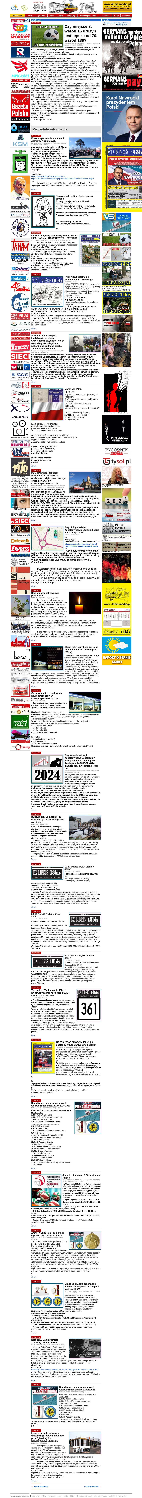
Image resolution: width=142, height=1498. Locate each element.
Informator (106, 16)
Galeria (30, 16)
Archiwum (126, 16)
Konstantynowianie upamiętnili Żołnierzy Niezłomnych (47, 139)
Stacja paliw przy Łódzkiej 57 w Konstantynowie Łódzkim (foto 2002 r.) (81, 650)
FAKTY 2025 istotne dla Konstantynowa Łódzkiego (79, 278)
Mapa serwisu (122, 1496)
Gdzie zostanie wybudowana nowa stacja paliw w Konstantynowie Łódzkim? (46, 696)
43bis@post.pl (122, 25)
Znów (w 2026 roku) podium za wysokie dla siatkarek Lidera (47, 1234)
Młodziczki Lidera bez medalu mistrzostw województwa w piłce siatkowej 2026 (82, 1286)
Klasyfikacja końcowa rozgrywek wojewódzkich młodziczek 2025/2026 (50, 1104)
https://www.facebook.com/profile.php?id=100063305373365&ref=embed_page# (62, 179)
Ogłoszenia (41, 16)
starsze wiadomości (91, 1486)
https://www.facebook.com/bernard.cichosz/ (48, 176)
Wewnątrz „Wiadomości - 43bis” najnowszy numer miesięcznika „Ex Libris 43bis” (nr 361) (50, 993)
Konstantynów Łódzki (88, 16)
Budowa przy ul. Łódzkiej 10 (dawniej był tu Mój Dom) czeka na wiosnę (48, 819)
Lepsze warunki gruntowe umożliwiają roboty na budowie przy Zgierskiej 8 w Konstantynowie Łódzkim (48, 1437)
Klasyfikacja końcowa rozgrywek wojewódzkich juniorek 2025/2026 (77, 1388)
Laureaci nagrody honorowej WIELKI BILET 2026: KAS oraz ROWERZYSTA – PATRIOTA (54, 236)
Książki (60, 16)
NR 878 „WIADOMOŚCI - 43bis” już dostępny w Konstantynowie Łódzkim (76, 1043)
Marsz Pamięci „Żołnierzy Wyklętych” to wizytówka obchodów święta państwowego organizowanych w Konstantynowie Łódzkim (48, 478)
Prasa (52, 16)
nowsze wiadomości (41, 1486)
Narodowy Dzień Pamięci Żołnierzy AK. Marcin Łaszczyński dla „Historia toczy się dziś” (64, 1370)
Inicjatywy (71, 16)
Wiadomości (17, 16)
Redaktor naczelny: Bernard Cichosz (116, 23)
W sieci (116, 16)
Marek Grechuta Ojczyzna (73, 390)
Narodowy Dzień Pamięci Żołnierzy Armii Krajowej (44, 1341)
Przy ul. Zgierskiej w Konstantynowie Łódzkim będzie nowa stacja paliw (82, 530)
